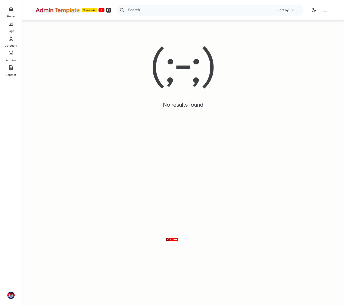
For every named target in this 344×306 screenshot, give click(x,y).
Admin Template (58, 10)
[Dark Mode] (313, 10)
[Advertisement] (172, 274)
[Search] (122, 10)
